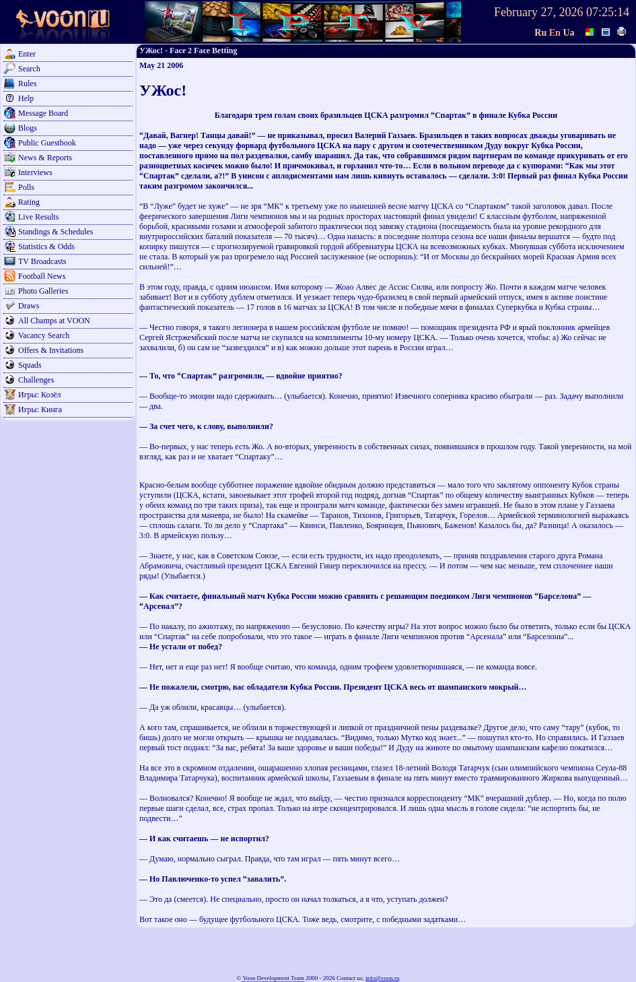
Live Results (38, 217)
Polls (26, 187)
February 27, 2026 (538, 12)
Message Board (43, 113)
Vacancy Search (43, 335)
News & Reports (45, 157)
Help (26, 98)
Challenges (36, 380)
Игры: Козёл (39, 394)
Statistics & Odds (46, 246)
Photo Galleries (43, 291)
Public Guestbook (47, 143)
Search (29, 68)
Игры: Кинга (40, 409)
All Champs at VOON (54, 320)
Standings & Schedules (55, 231)
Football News (41, 276)
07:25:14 (607, 12)
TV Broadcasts (42, 261)
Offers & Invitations (50, 350)
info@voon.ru (382, 978)
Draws (28, 305)
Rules (27, 83)
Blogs (27, 128)
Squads (30, 365)
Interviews (35, 172)
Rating (29, 202)
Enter (27, 54)
